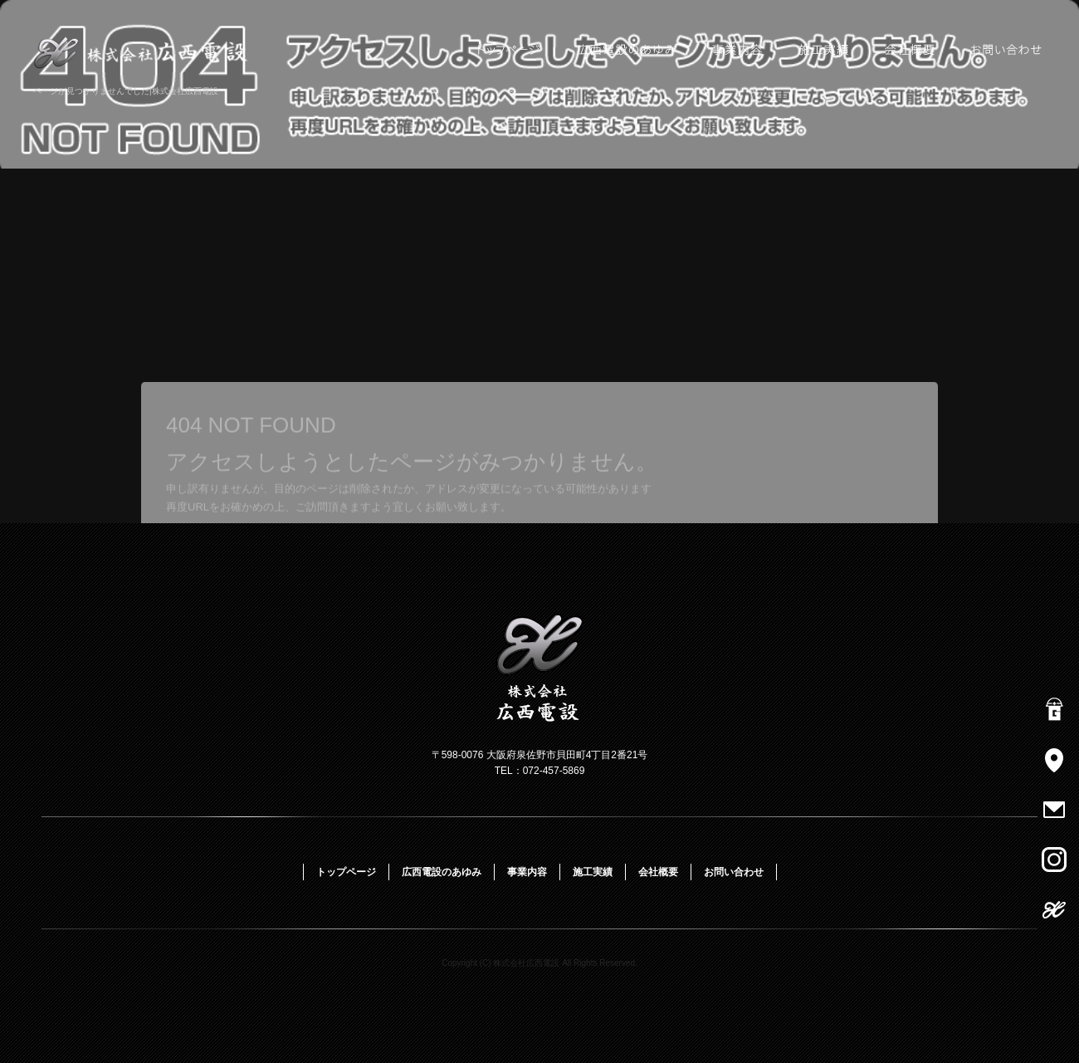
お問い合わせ (1008, 50)
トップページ (506, 50)
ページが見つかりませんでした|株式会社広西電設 (125, 91)
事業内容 (736, 50)
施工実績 (823, 50)
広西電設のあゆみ (626, 50)
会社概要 (910, 50)
